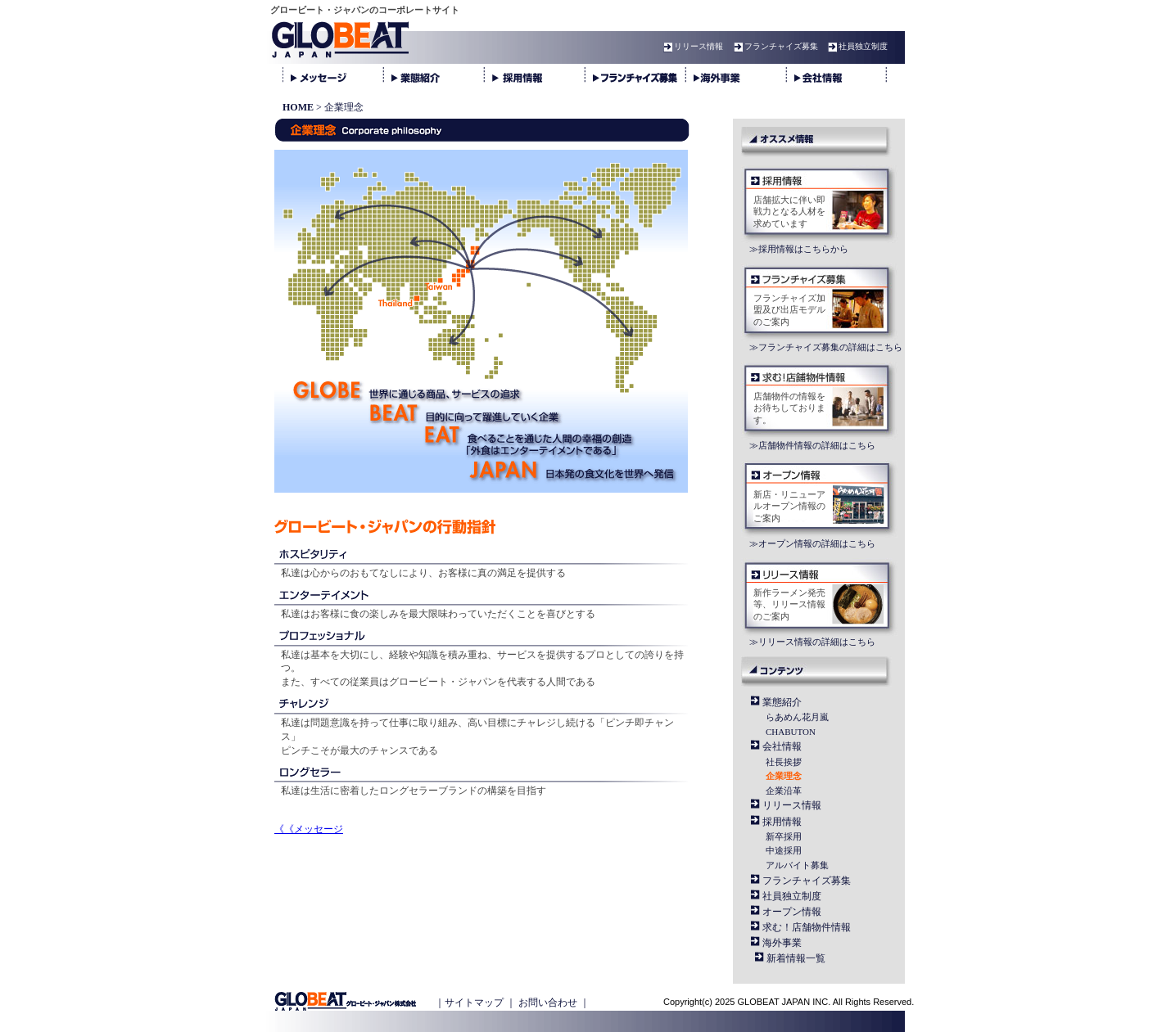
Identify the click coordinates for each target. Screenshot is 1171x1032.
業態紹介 (782, 702)
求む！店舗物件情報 (806, 927)
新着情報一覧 (795, 958)
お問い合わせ (547, 1002)
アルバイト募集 (797, 865)
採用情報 (782, 821)
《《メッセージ (308, 829)
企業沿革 (784, 790)
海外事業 (782, 943)
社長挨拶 (784, 762)
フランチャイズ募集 (774, 46)
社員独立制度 (856, 46)
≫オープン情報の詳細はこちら (812, 543)
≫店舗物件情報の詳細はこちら (812, 445)
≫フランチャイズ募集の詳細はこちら (825, 347)
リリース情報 (691, 46)
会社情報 (782, 746)
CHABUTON (791, 732)
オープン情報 (791, 911)
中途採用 (784, 850)
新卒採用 (784, 836)
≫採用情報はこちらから (798, 249)
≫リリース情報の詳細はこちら (812, 642)
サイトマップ (474, 1002)
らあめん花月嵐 (797, 717)
